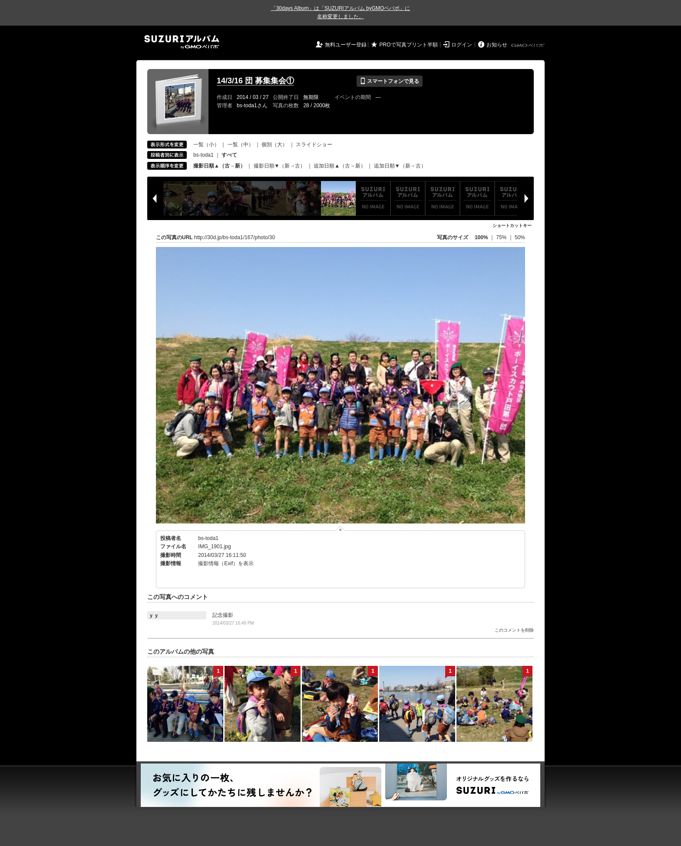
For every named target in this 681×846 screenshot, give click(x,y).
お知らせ (496, 45)
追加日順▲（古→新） (340, 166)
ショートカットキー (512, 225)
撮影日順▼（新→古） (280, 166)
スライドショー (314, 145)
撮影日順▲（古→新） (219, 166)
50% (520, 237)
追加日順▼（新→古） (400, 166)
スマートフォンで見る (389, 81)
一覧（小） (206, 145)
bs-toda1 (203, 155)
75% (502, 237)
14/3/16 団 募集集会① (255, 80)
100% (481, 237)
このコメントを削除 (514, 630)
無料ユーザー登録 (346, 45)
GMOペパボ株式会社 (528, 45)
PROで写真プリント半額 (409, 45)
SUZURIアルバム (181, 42)
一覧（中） (241, 145)
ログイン (461, 45)
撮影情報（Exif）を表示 (226, 563)
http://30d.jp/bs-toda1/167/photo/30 (234, 237)
